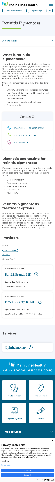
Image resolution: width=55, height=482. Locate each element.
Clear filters (6, 255)
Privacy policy (6, 465)
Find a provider (11, 431)
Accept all (27, 470)
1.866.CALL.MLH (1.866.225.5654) (33, 370)
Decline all (27, 475)
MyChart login (37, 11)
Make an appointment (14, 11)
